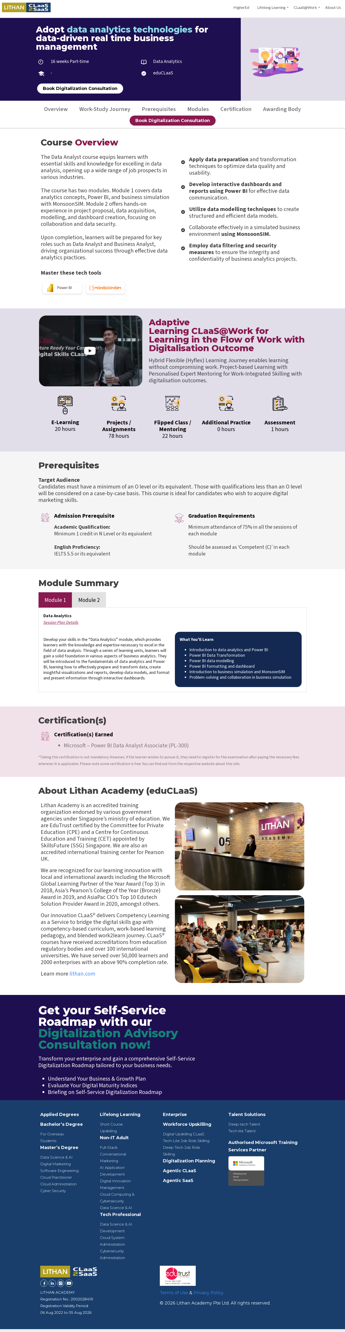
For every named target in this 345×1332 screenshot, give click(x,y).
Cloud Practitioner (56, 1180)
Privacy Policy (209, 1295)
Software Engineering (59, 1173)
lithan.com (82, 976)
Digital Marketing (55, 1167)
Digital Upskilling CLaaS (183, 1137)
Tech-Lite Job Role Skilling (186, 1143)
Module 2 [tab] (89, 602)
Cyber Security (53, 1193)
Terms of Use (174, 1295)
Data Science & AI (56, 1160)
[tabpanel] (172, 652)
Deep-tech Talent (244, 1127)
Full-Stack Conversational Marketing (113, 1157)
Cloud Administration (58, 1187)
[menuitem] (241, 7)
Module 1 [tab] (55, 602)
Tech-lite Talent (242, 1134)
